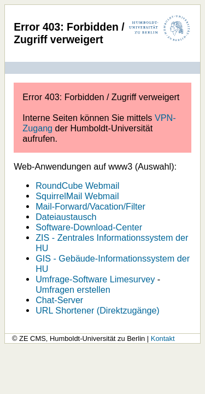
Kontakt (163, 338)
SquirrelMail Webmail (77, 196)
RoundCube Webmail (77, 185)
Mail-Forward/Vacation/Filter (90, 206)
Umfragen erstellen (73, 289)
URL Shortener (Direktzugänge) (98, 310)
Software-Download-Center (89, 227)
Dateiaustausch (66, 217)
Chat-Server (59, 300)
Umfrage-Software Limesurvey (95, 279)
